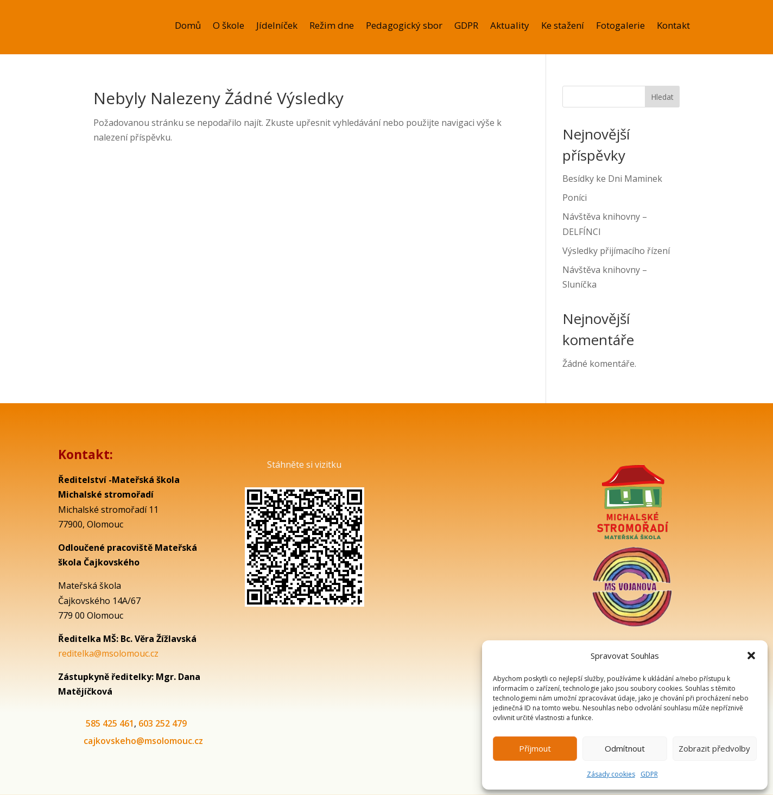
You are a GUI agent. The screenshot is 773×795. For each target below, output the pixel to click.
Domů (188, 26)
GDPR (649, 774)
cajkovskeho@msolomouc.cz (143, 741)
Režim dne (331, 26)
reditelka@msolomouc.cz (108, 653)
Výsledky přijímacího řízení (616, 251)
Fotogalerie (620, 26)
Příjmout (535, 748)
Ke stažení (562, 26)
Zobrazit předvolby (714, 748)
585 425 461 (110, 723)
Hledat (662, 97)
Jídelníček (276, 26)
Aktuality (509, 26)
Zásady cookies (611, 774)
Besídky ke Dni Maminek (612, 179)
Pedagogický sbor (404, 26)
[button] (751, 655)
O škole (228, 26)
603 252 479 (162, 723)
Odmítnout (625, 748)
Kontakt (673, 26)
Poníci (574, 197)
